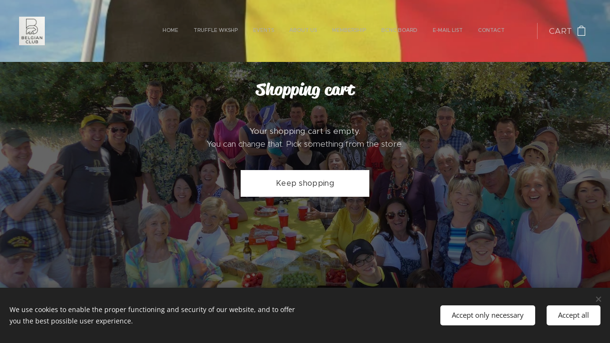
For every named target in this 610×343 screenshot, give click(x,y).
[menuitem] (401, 31)
